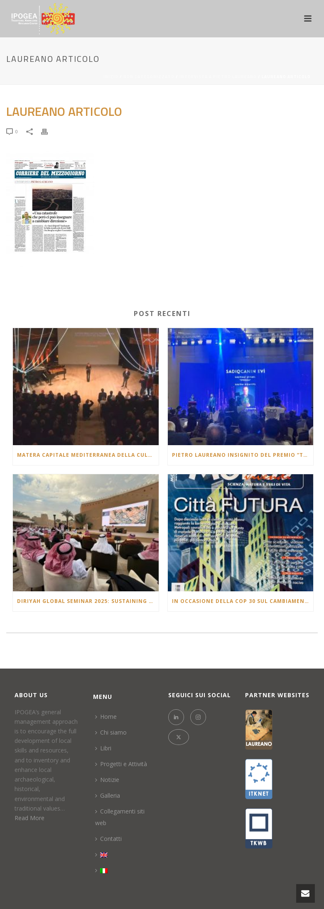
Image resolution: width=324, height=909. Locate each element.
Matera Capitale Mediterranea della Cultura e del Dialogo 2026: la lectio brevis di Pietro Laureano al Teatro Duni (88, 454)
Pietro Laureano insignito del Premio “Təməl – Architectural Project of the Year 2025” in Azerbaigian (243, 454)
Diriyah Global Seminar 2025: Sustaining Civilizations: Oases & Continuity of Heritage (88, 601)
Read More (29, 818)
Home (106, 716)
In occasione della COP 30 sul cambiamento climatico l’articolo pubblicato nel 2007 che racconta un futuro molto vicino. (243, 601)
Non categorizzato (148, 77)
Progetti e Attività (121, 764)
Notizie (107, 780)
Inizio (110, 77)
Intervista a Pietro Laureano (218, 77)
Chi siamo (111, 732)
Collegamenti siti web (120, 817)
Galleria (107, 795)
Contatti (108, 839)
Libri (103, 748)
